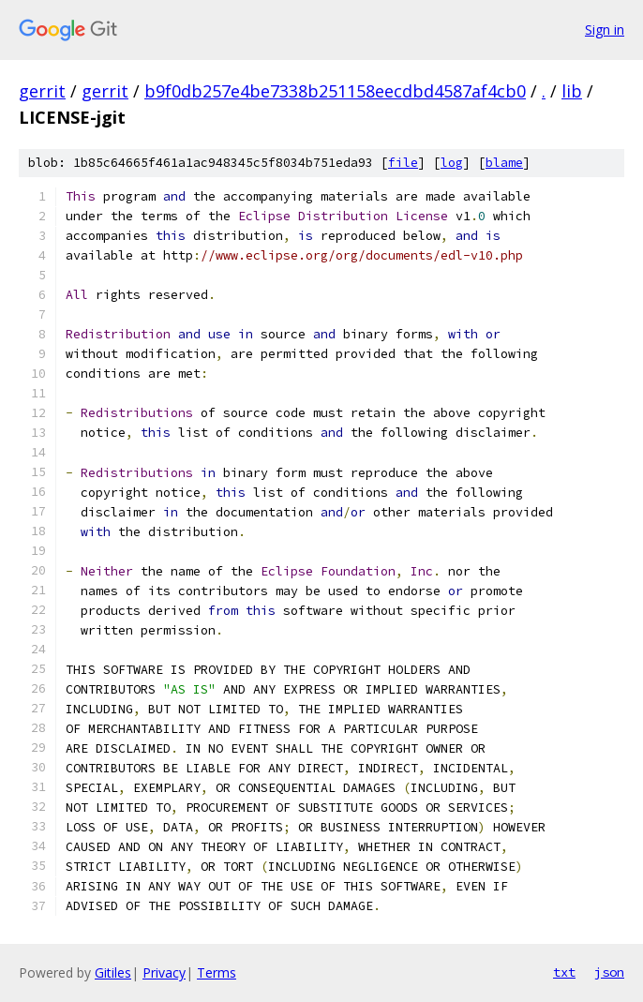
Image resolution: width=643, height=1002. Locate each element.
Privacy (164, 972)
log (452, 163)
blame (504, 163)
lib (571, 91)
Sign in (604, 29)
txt (564, 972)
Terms (216, 972)
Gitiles (113, 972)
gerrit (42, 91)
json (609, 972)
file (403, 163)
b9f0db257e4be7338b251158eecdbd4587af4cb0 (335, 91)
